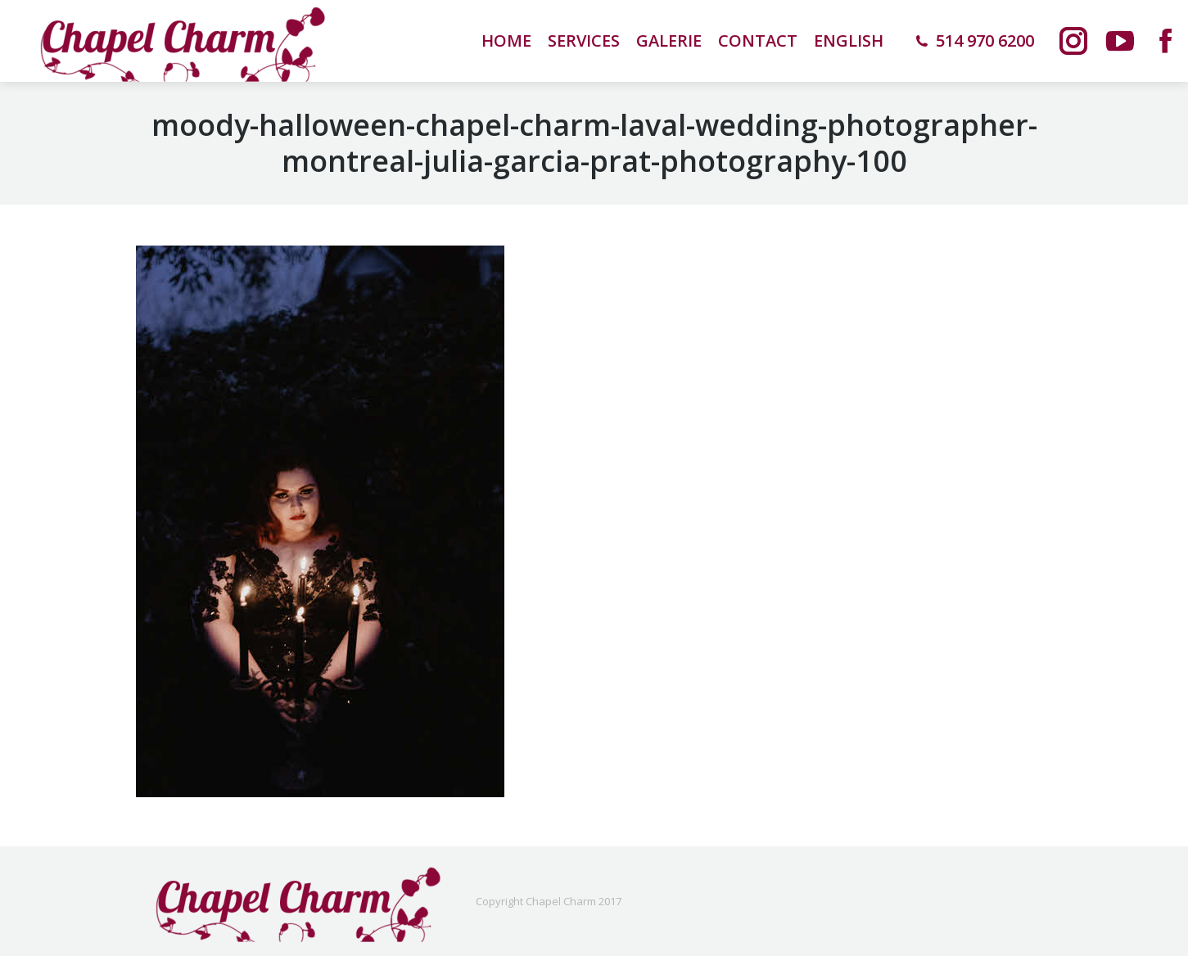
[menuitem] (848, 41)
